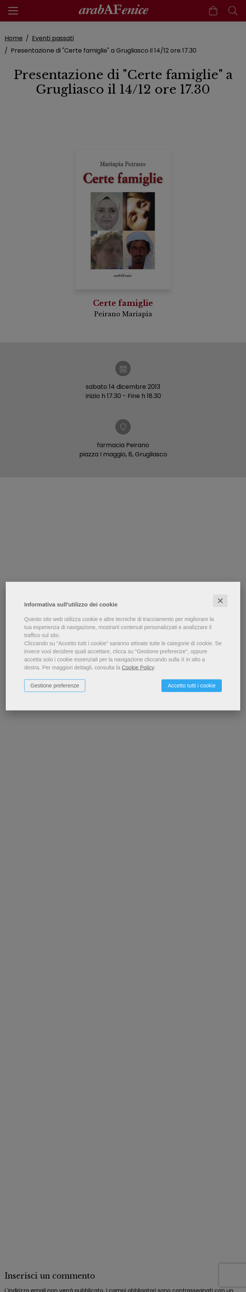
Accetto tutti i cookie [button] (192, 685)
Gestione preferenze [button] (54, 685)
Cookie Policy (138, 667)
